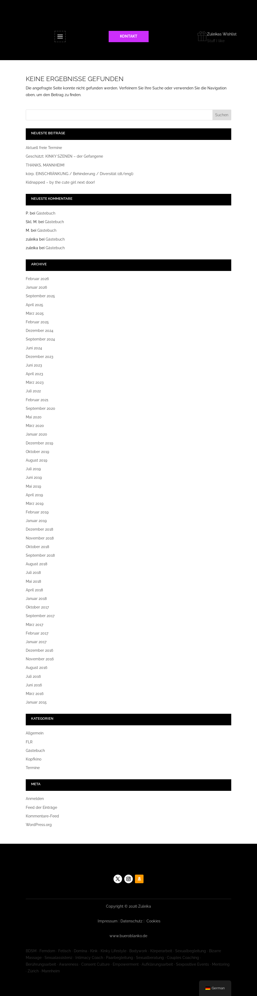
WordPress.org (39, 825)
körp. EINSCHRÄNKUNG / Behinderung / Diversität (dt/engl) (79, 174)
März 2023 (35, 382)
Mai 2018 (33, 581)
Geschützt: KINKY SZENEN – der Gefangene (64, 156)
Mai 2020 (34, 417)
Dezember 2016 (39, 650)
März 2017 (34, 624)
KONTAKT (128, 36)
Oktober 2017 (37, 607)
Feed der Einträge (41, 807)
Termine (33, 768)
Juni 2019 (34, 477)
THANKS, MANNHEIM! (45, 165)
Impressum (108, 921)
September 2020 (40, 408)
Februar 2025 (37, 322)
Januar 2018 (36, 598)
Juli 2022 (33, 391)
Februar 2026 (37, 279)
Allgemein (34, 733)
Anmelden (35, 798)
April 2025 (34, 305)
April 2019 (34, 495)
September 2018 (40, 555)
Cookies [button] (153, 921)
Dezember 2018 (39, 529)
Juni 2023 (34, 365)
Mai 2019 (33, 486)
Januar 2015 (36, 702)
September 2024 (40, 339)
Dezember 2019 (39, 443)
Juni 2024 (34, 348)
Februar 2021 (37, 400)
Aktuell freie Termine (44, 148)
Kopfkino (33, 759)
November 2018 (40, 538)
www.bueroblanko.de (128, 936)
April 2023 (34, 374)
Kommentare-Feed (42, 816)
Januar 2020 (36, 434)
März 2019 (34, 503)
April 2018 (34, 590)
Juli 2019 (33, 469)
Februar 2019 (37, 512)
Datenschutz (131, 921)
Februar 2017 (37, 633)
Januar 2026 (36, 287)
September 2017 (40, 616)
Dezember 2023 (39, 356)
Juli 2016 (33, 676)
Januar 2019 (36, 521)
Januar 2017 (36, 642)
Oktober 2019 (37, 452)
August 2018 (36, 564)
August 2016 (36, 667)
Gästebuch (45, 213)
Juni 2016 (34, 685)
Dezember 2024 (39, 330)
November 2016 (40, 659)
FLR (29, 742)
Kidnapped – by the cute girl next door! (60, 182)
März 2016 (34, 693)
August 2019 (36, 460)
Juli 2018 (33, 572)
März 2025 (35, 313)
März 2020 (35, 425)
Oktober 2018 (37, 547)
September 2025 (40, 296)
